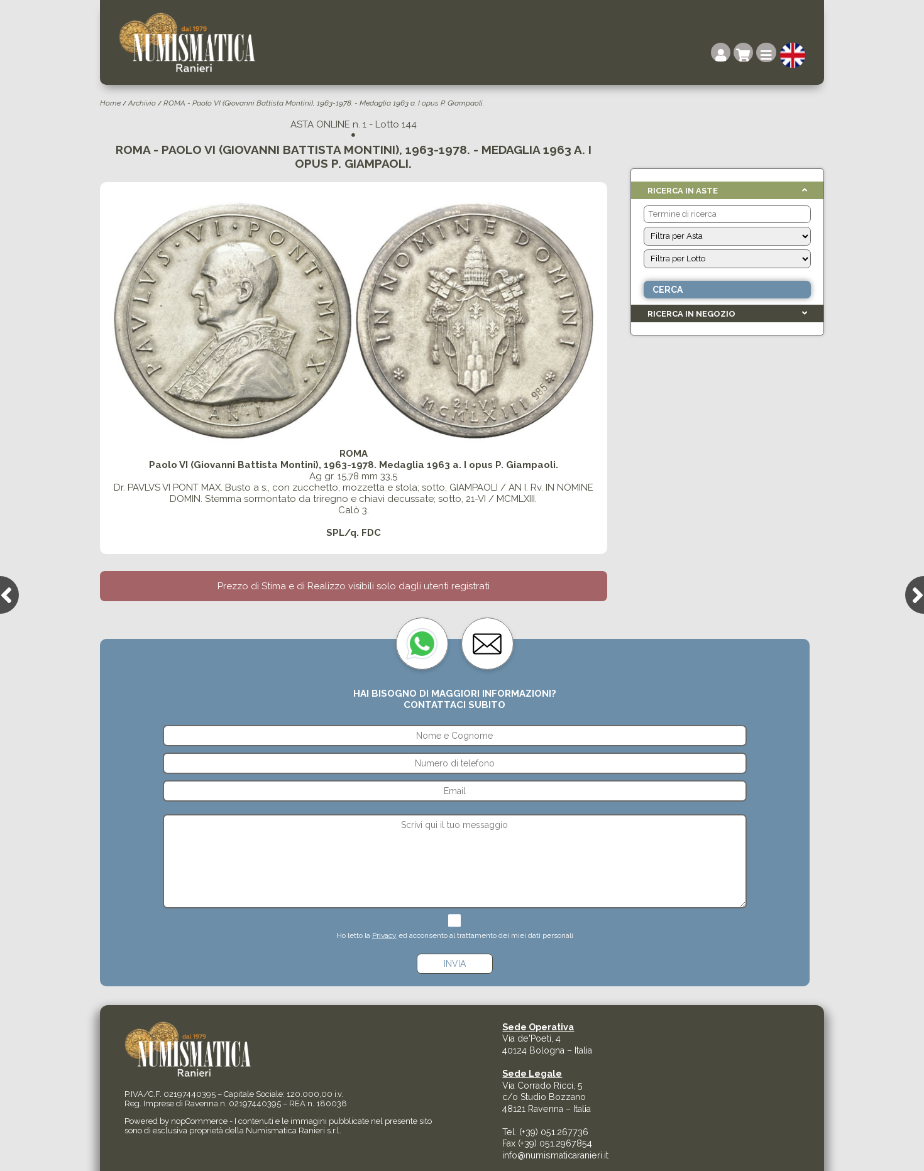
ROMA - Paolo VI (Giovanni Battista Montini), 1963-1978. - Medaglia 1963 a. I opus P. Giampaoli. (323, 103)
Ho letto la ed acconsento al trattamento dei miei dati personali (454, 935)
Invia (455, 964)
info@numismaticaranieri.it (555, 1155)
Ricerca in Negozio (691, 314)
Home (110, 103)
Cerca (667, 290)
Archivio (142, 103)
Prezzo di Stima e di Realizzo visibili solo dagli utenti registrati (353, 586)
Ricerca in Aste (682, 190)
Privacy (384, 935)
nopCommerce (199, 1121)
